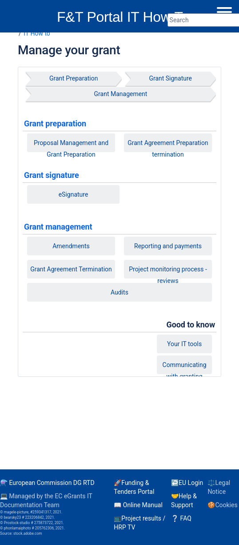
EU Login (191, 482)
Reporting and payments (168, 246)
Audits (119, 292)
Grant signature (51, 175)
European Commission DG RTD (51, 482)
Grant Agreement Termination (71, 269)
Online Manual (143, 505)
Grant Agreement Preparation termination (167, 148)
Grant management (58, 226)
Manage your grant (69, 50)
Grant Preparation (73, 78)
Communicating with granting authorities (185, 372)
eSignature (73, 194)
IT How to (37, 33)
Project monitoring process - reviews (168, 274)
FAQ (185, 518)
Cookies (226, 505)
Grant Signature (170, 78)
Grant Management (120, 93)
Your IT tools (184, 343)
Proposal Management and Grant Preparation (71, 148)
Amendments (71, 246)
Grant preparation (55, 123)
